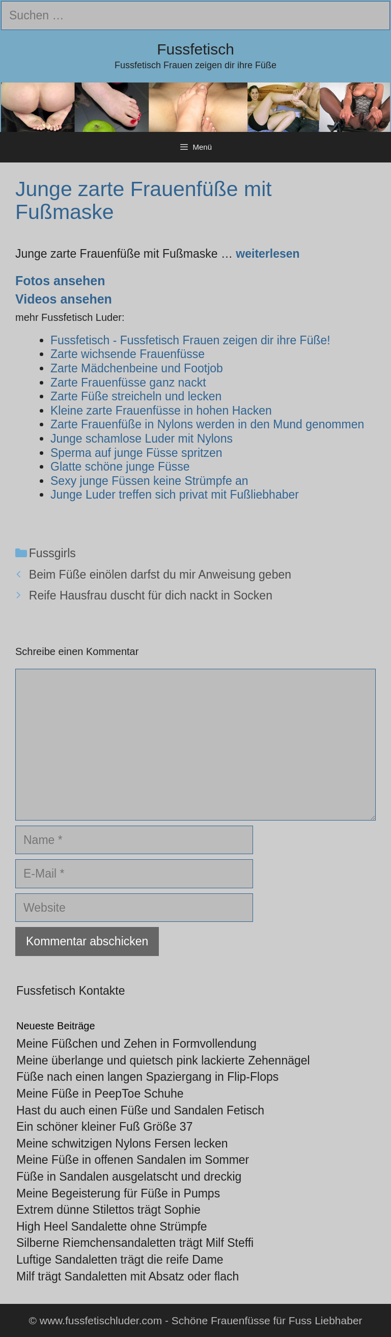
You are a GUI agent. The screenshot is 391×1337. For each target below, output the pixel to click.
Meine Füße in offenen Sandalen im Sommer (132, 1159)
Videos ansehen (63, 299)
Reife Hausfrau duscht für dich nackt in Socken (150, 595)
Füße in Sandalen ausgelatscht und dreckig (128, 1176)
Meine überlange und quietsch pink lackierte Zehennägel (163, 1060)
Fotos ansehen (60, 281)
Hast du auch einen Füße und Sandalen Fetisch (140, 1110)
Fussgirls (52, 553)
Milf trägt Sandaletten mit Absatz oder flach (127, 1276)
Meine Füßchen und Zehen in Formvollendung (136, 1043)
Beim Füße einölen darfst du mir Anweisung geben (160, 574)
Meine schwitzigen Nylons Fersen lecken (122, 1143)
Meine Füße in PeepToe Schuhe (100, 1093)
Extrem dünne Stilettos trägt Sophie (108, 1209)
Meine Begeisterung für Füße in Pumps (118, 1193)
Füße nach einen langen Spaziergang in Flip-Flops (147, 1076)
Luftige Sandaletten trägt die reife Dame (120, 1259)
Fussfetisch (195, 49)
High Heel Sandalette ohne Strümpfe (111, 1226)
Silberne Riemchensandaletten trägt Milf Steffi (135, 1242)
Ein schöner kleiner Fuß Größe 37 (104, 1126)
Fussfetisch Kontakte (70, 990)
